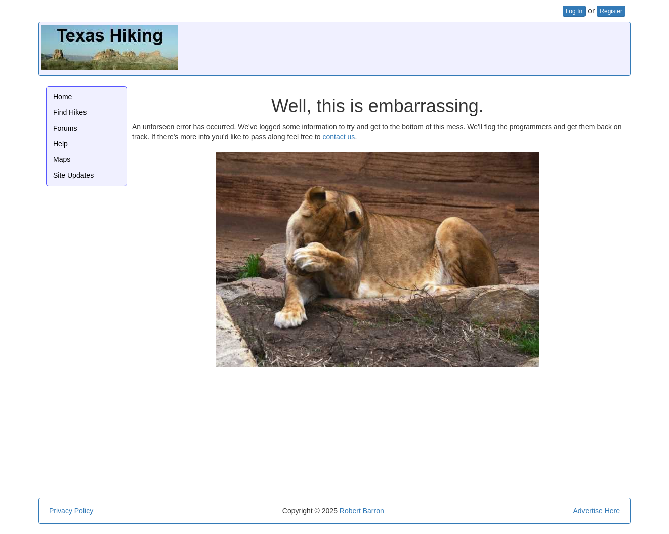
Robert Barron (362, 511)
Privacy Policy (71, 511)
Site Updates (73, 175)
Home (62, 97)
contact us (339, 137)
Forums (65, 128)
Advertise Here (596, 511)
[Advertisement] (443, 47)
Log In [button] (574, 11)
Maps (61, 159)
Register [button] (611, 11)
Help (60, 144)
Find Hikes (70, 112)
